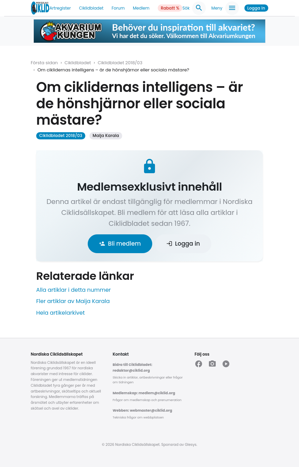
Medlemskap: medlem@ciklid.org (144, 393)
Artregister (60, 8)
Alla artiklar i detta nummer (73, 290)
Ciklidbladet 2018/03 (120, 62)
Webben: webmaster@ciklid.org (142, 410)
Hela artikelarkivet (60, 313)
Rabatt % (170, 8)
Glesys (190, 444)
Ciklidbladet (91, 8)
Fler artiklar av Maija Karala (73, 301)
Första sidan (44, 62)
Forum (118, 8)
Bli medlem (120, 243)
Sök (194, 8)
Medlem (141, 8)
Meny (225, 8)
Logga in (256, 8)
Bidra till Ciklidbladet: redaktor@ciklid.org (132, 367)
